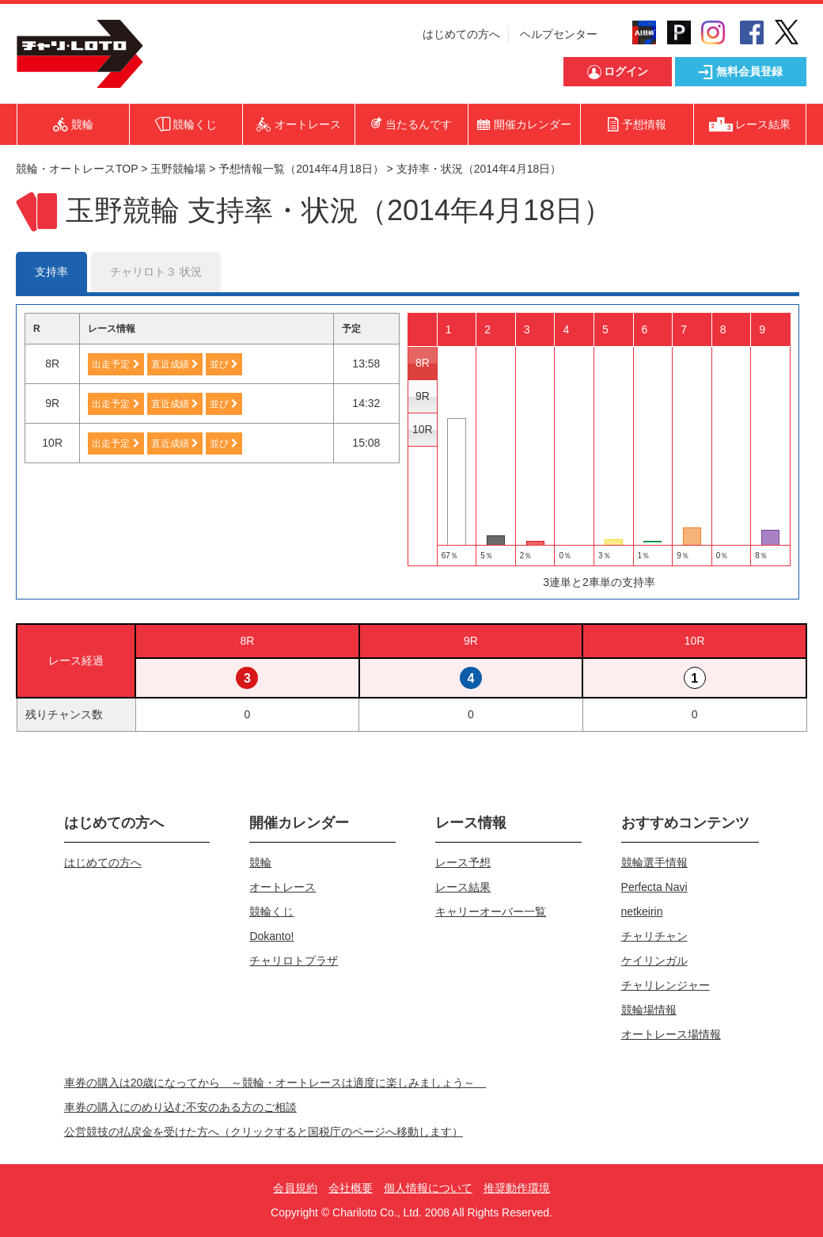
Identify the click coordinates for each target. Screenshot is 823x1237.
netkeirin (642, 911)
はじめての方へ (461, 34)
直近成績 (175, 364)
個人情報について (428, 1188)
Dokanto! (271, 936)
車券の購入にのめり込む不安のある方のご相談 (180, 1107)
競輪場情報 (649, 1009)
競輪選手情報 (654, 862)
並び (224, 364)
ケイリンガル (654, 960)
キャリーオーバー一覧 (490, 911)
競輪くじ (271, 911)
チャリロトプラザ (293, 960)
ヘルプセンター (558, 34)
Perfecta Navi (654, 887)
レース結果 (463, 887)
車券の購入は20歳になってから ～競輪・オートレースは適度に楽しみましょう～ (275, 1082)
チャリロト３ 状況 (156, 271)
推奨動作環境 (517, 1188)
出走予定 (115, 364)
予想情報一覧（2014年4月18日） (301, 168)
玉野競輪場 (178, 168)
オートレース (282, 887)
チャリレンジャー (665, 985)
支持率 (51, 271)
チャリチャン (654, 936)
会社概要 (350, 1188)
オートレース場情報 (671, 1034)
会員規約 (295, 1188)
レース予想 (463, 862)
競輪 (260, 862)
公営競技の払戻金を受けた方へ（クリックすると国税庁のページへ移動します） (263, 1131)
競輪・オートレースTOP (77, 168)
